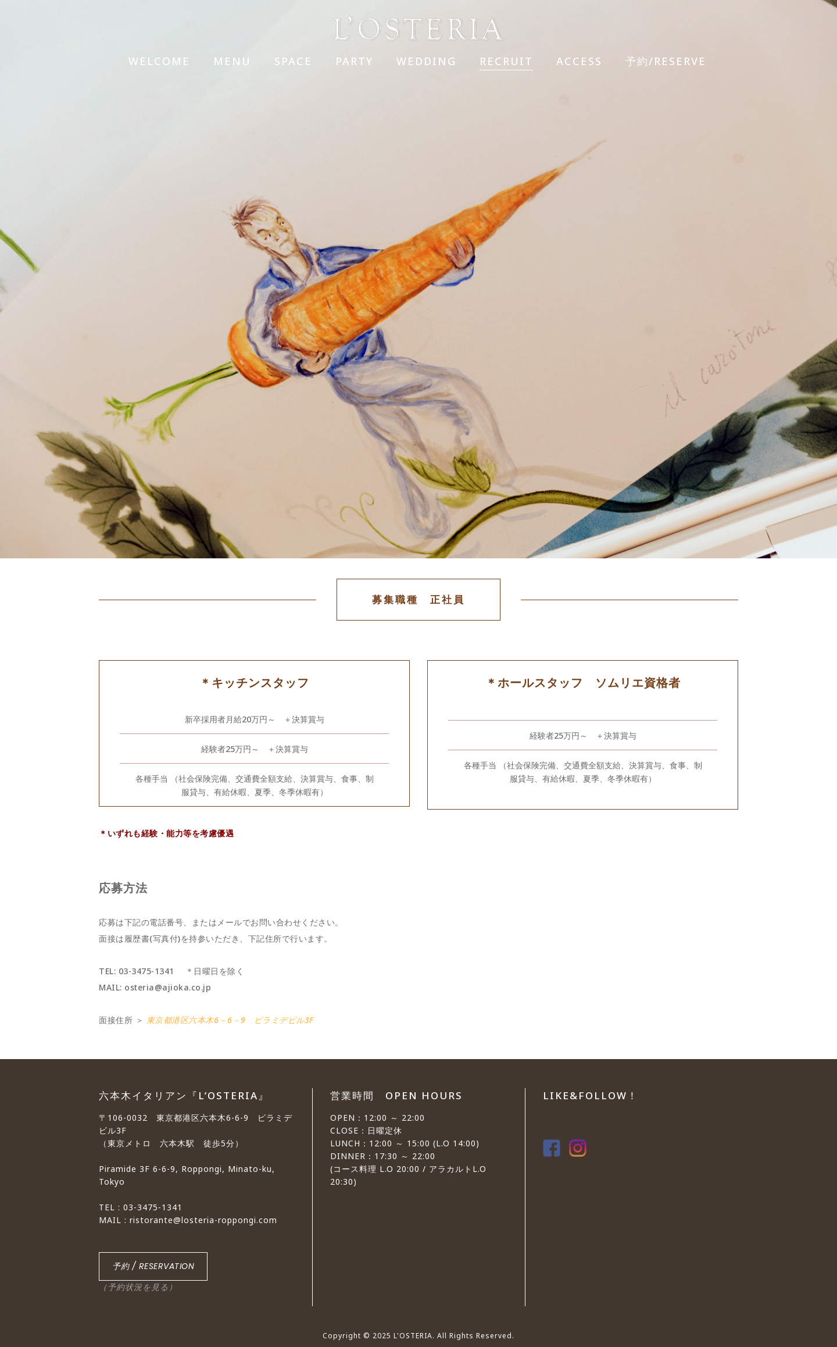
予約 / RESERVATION (153, 1266)
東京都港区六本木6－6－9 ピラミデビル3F (230, 1019)
